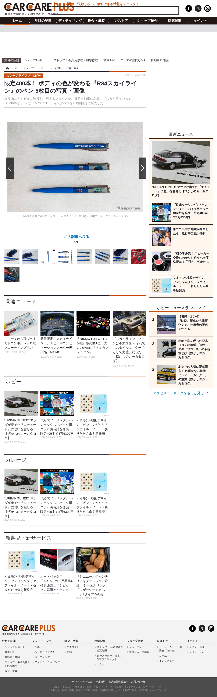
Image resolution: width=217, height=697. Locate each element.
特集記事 (174, 20)
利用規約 (100, 681)
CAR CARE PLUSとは (80, 681)
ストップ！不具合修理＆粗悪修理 (75, 60)
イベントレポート (199, 652)
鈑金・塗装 (96, 20)
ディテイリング (70, 20)
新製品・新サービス (29, 538)
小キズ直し (73, 647)
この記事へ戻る (76, 240)
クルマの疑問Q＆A (132, 60)
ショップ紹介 (147, 20)
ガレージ (16, 460)
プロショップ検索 (139, 652)
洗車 (37, 647)
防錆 (69, 652)
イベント (200, 20)
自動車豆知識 (160, 60)
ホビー (13, 381)
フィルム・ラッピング (47, 662)
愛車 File (109, 60)
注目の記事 (43, 20)
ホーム (17, 20)
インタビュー (166, 660)
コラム (100, 664)
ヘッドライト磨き (45, 652)
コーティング (42, 657)
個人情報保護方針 (118, 681)
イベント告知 (196, 647)
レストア (121, 20)
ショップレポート (36, 60)
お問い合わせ (138, 681)
